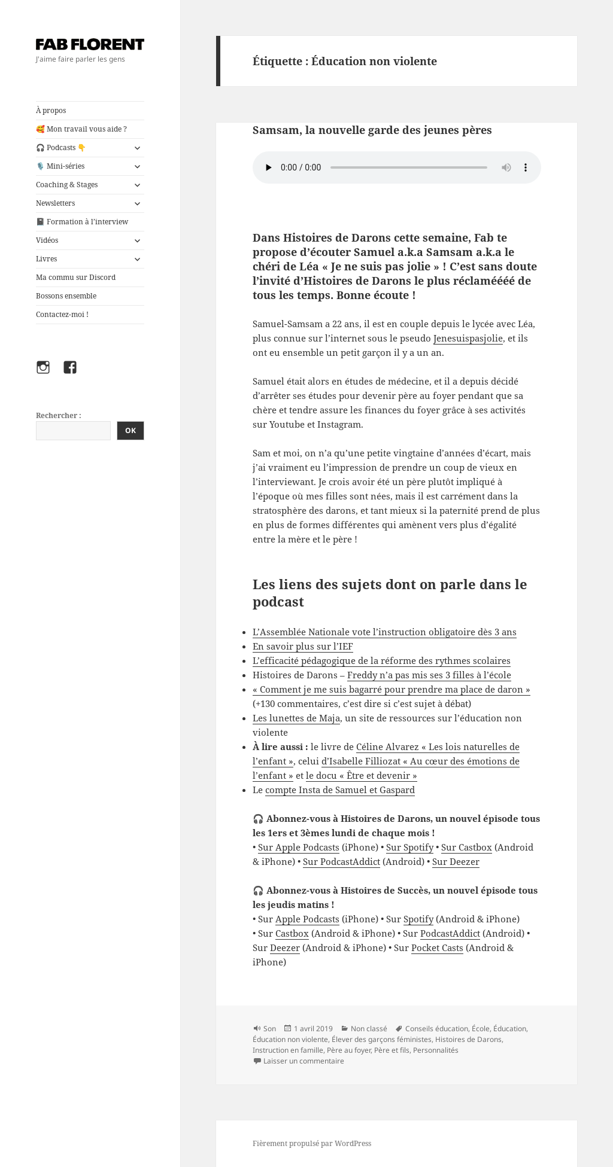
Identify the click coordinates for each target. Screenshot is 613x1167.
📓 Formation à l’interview (82, 222)
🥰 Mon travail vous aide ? (81, 129)
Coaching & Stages (67, 184)
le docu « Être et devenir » (361, 775)
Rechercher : (58, 415)
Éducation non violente (290, 1039)
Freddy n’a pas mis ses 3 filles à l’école (429, 675)
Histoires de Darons (468, 1039)
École (481, 1028)
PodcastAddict (450, 933)
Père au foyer (349, 1050)
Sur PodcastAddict (341, 861)
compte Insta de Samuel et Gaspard (340, 790)
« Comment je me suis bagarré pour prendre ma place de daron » (391, 689)
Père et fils (391, 1050)
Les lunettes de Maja (296, 718)
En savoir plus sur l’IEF (303, 646)
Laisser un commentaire (303, 1061)
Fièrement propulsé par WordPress (312, 1143)
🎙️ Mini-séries (60, 166)
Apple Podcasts (307, 919)
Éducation (509, 1028)
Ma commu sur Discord (76, 277)
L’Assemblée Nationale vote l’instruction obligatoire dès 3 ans (385, 632)
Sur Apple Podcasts (298, 847)
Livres (46, 259)
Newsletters (55, 203)
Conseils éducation (436, 1028)
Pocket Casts (437, 947)
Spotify (418, 919)
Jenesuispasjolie (468, 338)
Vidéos (47, 240)
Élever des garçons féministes (382, 1039)
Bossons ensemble (66, 296)
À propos (51, 110)
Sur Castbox (466, 847)
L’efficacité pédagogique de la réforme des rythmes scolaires (382, 660)
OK (130, 430)
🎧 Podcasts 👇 (61, 147)
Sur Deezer (456, 861)
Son (269, 1028)
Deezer (285, 947)
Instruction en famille (288, 1050)
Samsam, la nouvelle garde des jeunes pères (372, 130)
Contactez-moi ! (62, 314)
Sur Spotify (409, 847)
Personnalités (436, 1050)
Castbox (292, 933)
